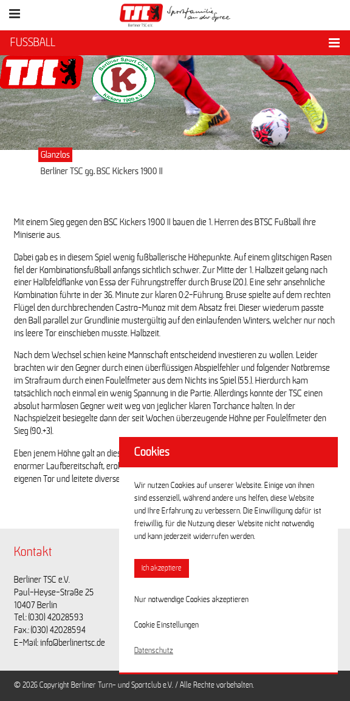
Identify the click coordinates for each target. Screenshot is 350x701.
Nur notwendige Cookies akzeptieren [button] (191, 599)
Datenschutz (153, 650)
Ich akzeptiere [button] (162, 568)
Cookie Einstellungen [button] (166, 625)
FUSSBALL (32, 42)
